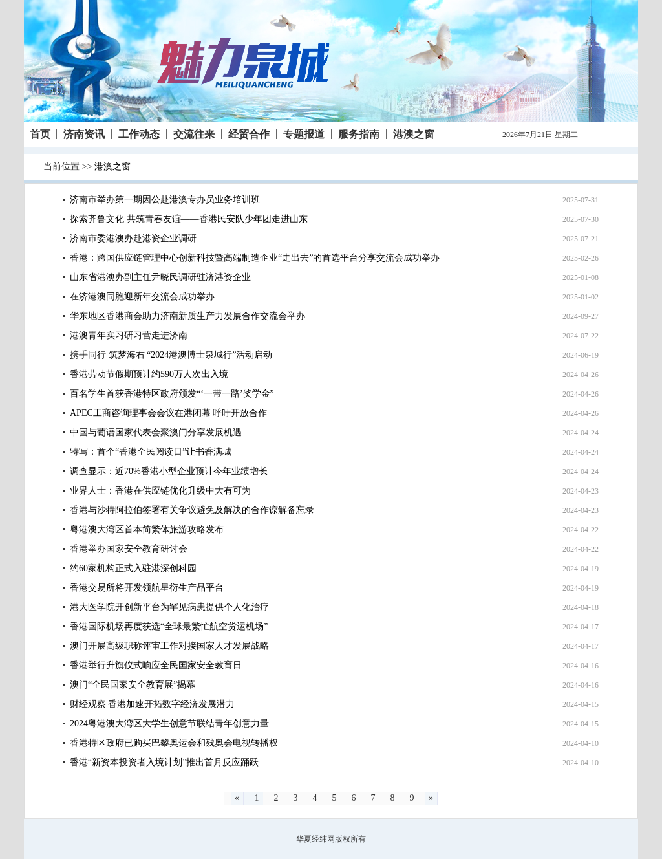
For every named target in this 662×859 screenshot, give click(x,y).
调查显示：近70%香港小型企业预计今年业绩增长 (169, 471)
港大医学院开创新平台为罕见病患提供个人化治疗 (169, 607)
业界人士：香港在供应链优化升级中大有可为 (160, 490)
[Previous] (237, 798)
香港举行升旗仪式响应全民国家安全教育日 (156, 665)
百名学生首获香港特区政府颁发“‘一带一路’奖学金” (172, 393)
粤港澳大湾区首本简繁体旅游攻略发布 (147, 529)
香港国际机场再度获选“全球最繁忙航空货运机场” (169, 626)
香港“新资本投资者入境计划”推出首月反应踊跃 (164, 762)
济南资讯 (84, 134)
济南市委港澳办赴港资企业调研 (133, 238)
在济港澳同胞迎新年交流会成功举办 (142, 296)
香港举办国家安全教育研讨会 (128, 549)
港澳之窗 (413, 134)
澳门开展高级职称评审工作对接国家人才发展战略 (169, 646)
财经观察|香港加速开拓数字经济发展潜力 (152, 704)
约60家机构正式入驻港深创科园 (133, 568)
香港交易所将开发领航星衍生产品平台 (147, 588)
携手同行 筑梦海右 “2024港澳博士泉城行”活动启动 (171, 355)
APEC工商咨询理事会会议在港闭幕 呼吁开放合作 (168, 413)
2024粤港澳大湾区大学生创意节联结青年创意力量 (169, 723)
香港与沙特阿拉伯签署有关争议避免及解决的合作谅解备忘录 (192, 510)
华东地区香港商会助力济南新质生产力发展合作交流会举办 (187, 316)
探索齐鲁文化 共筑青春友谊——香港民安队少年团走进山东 (189, 219)
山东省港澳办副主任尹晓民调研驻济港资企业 (160, 277)
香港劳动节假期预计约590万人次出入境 (149, 374)
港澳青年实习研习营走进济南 (128, 335)
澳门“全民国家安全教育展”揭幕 (132, 685)
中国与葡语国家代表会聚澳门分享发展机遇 (156, 432)
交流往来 (194, 134)
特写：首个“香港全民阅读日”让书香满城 (150, 452)
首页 (40, 134)
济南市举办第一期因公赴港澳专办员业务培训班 (165, 199)
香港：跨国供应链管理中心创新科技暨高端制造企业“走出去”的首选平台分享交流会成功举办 (255, 258)
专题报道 (304, 134)
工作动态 (139, 134)
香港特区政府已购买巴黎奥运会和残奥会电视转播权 (174, 743)
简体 (605, 134)
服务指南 (358, 134)
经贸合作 (249, 134)
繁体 (587, 134)
